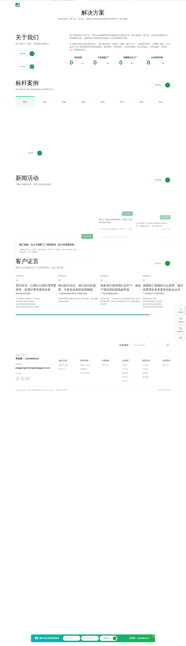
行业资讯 (145, 614)
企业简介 (125, 610)
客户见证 (125, 626)
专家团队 (120, 5)
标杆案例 (108, 5)
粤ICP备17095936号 (164, 635)
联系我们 (155, 5)
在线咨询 (163, 564)
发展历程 (125, 618)
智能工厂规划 (63, 610)
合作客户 (125, 622)
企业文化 (125, 614)
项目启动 (145, 618)
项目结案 (145, 622)
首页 (85, 5)
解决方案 (96, 5)
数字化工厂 (63, 614)
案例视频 (83, 614)
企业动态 (145, 610)
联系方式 (166, 610)
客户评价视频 (84, 618)
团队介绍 (105, 610)
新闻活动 (143, 5)
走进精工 (132, 5)
